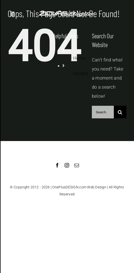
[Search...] (103, 112)
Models (80, 73)
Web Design (96, 187)
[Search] (120, 112)
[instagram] (67, 165)
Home (79, 58)
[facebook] (57, 165)
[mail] (76, 165)
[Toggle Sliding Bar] (12, 14)
